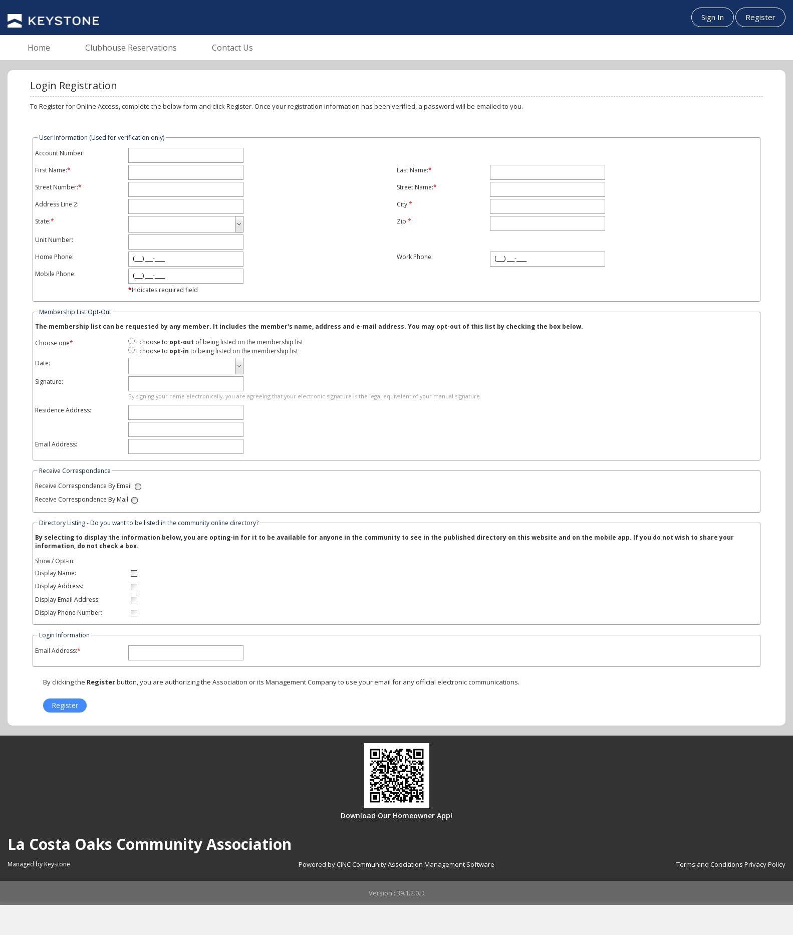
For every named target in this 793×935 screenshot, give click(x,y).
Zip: (402, 221)
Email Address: (56, 444)
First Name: (51, 170)
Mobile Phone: (55, 274)
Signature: (49, 382)
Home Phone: (54, 257)
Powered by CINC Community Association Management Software (396, 864)
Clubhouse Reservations (131, 47)
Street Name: (415, 187)
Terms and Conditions (709, 864)
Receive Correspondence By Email (83, 486)
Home (39, 47)
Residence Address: (63, 410)
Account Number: (60, 153)
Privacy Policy (764, 864)
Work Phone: (415, 257)
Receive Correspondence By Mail (81, 500)
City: (403, 204)
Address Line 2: (57, 204)
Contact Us (232, 47)
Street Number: (56, 187)
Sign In (712, 17)
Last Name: (412, 170)
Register (760, 17)
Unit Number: (54, 240)
